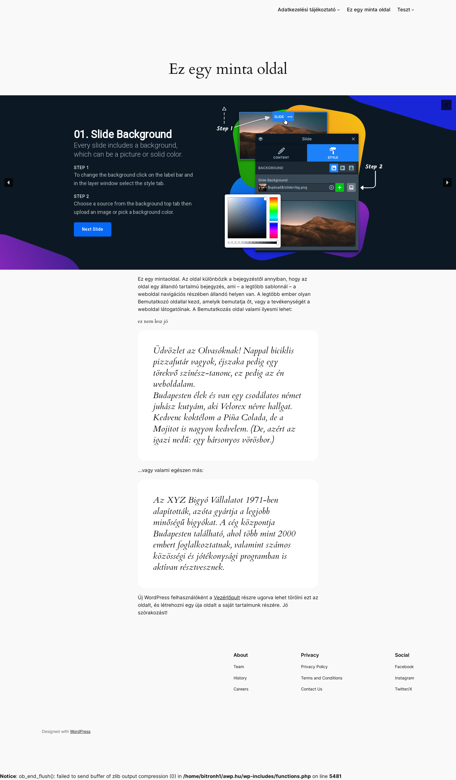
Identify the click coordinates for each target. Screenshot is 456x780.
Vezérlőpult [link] (227, 597)
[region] (228, 182)
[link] (307, 9)
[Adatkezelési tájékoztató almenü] (338, 9)
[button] (446, 105)
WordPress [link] (80, 731)
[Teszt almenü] (412, 9)
